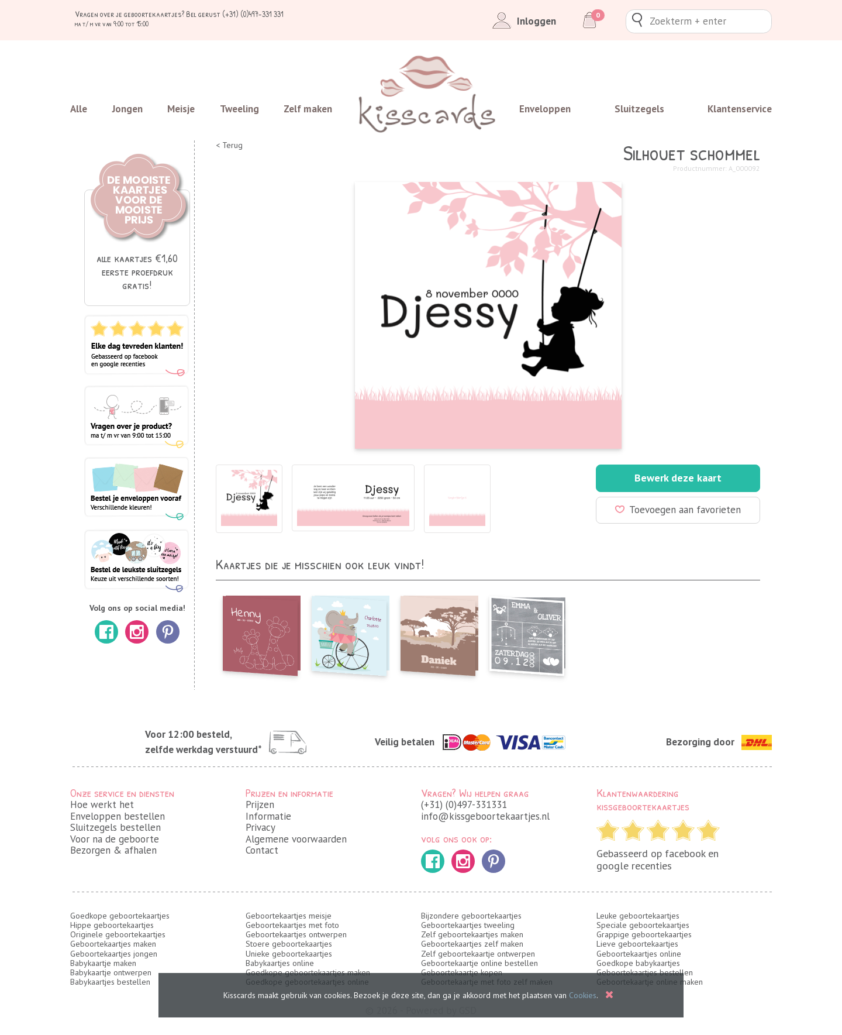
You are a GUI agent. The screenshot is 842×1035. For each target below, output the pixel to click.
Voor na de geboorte (114, 839)
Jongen (127, 108)
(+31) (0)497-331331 (464, 804)
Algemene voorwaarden (296, 839)
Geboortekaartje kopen (461, 972)
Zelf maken (308, 108)
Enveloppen (545, 108)
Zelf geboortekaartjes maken (472, 934)
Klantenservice (740, 108)
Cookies (582, 995)
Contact (262, 850)
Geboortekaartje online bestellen (479, 963)
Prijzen (260, 804)
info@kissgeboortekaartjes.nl (485, 816)
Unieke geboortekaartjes (289, 953)
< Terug (229, 145)
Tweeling (239, 108)
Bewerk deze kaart (678, 477)
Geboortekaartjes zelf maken (472, 943)
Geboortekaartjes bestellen (644, 972)
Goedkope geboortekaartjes (120, 915)
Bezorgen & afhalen (113, 850)
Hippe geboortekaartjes (112, 925)
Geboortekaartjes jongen (113, 953)
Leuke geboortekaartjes (637, 915)
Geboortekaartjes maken (113, 943)
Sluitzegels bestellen (115, 827)
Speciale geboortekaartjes (642, 925)
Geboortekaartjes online (638, 953)
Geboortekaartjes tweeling (468, 925)
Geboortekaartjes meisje (289, 915)
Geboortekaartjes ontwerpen (296, 934)
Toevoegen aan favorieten (678, 509)
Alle (78, 108)
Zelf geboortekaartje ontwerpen (478, 953)
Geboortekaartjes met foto (292, 925)
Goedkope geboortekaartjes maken (308, 972)
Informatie (268, 816)
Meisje (181, 108)
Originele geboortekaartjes (117, 934)
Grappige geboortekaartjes (644, 934)
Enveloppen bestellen (117, 816)
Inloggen (522, 21)
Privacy (260, 827)
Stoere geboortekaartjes (289, 943)
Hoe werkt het (102, 804)
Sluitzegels (639, 108)
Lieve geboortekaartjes (637, 943)
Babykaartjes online (280, 963)
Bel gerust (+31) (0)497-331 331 (235, 13)
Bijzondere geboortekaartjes (471, 915)
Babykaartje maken (103, 963)
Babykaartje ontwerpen (110, 972)
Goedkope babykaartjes (638, 963)
